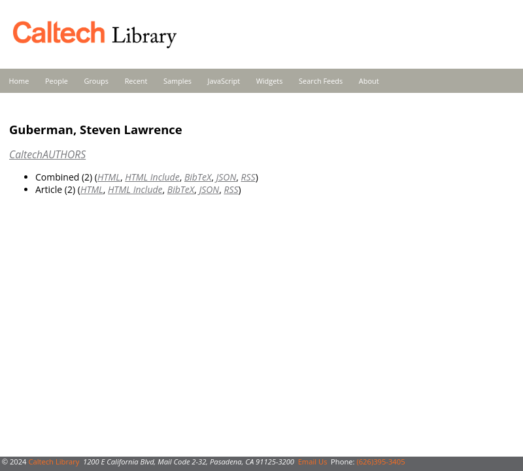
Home (19, 81)
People (56, 81)
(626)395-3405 (380, 461)
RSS (248, 177)
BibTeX (197, 177)
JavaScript (224, 81)
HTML (108, 177)
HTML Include (152, 177)
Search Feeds (321, 81)
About (369, 81)
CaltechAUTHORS (47, 154)
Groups (96, 81)
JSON (226, 177)
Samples (177, 81)
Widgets (269, 81)
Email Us (313, 461)
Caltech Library (53, 461)
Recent (136, 81)
